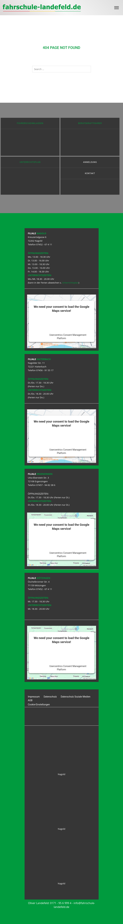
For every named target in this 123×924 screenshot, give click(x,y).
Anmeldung (90, 162)
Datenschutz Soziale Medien (75, 696)
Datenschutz (50, 696)
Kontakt (90, 173)
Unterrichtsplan (30, 162)
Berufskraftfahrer (90, 123)
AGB (30, 700)
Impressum (34, 696)
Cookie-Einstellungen (39, 704)
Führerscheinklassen (30, 123)
